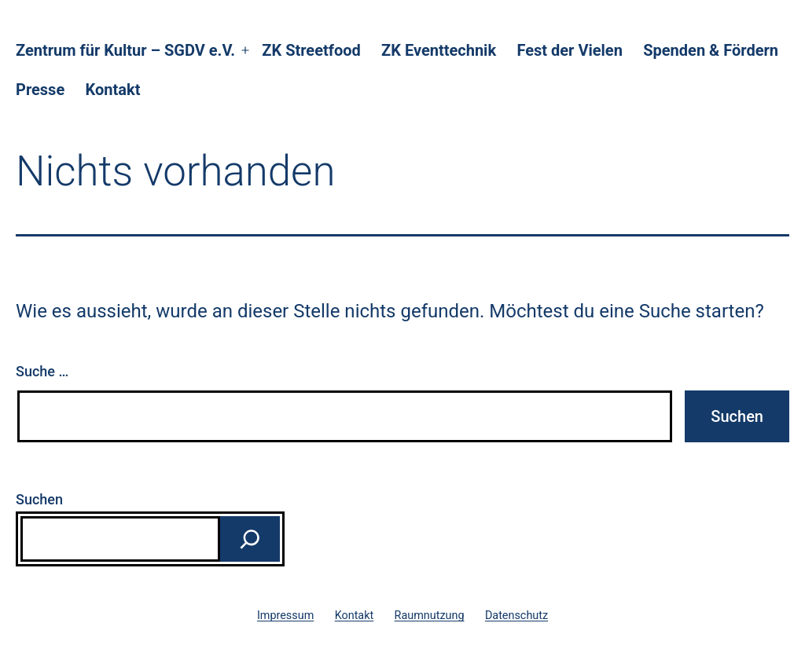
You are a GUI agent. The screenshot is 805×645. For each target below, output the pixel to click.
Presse (40, 89)
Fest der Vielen (569, 50)
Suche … (42, 371)
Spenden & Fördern (710, 50)
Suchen (39, 499)
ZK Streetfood (311, 50)
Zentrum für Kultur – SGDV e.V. (125, 50)
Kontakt (113, 89)
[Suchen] (250, 539)
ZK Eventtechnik (438, 50)
